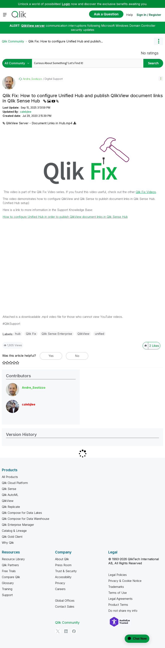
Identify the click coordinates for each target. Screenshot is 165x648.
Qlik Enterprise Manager (18, 525)
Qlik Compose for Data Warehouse (25, 519)
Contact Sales (64, 606)
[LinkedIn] (66, 631)
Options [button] (158, 41)
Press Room (63, 565)
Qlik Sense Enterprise (57, 333)
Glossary (8, 583)
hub (18, 333)
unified (99, 333)
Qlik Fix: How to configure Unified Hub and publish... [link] (65, 41)
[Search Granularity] (18, 63)
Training (7, 589)
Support (7, 595)
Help (129, 15)
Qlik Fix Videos (146, 192)
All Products (10, 477)
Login (66, 4)
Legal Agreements (120, 599)
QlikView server (33, 25)
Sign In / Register (149, 15)
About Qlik (62, 559)
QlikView (83, 333)
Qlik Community (13, 41)
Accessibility (63, 577)
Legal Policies (117, 575)
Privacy (60, 583)
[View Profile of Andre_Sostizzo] (32, 79)
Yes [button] (51, 356)
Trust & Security (66, 571)
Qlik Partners (10, 565)
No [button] (77, 356)
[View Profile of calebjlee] (28, 404)
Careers (60, 589)
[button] (160, 78)
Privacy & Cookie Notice (124, 581)
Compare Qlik (11, 577)
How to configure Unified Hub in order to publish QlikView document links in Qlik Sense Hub (65, 217)
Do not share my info (122, 610)
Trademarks (116, 587)
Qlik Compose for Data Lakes (22, 513)
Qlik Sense (9, 489)
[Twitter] (58, 631)
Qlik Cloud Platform (15, 483)
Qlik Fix (31, 333)
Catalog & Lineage (14, 531)
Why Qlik (8, 542)
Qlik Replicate (11, 507)
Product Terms (118, 605)
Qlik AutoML (10, 495)
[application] (135, 638)
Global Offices (64, 600)
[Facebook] (74, 631)
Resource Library (13, 559)
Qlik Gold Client (12, 537)
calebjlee (25, 111)
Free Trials (9, 571)
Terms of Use (117, 593)
